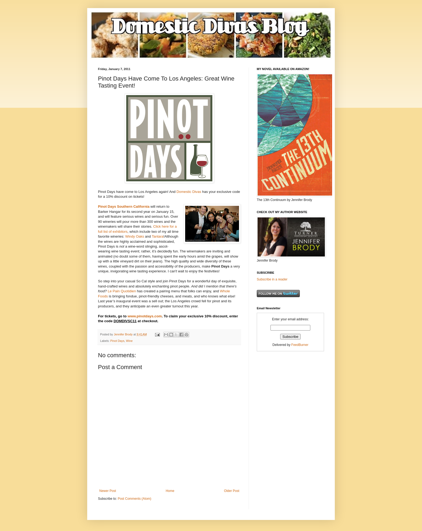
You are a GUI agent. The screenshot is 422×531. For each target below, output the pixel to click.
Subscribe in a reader (272, 279)
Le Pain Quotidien (122, 291)
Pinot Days (117, 340)
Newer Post (107, 491)
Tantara (157, 236)
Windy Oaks (134, 236)
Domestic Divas (189, 192)
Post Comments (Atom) (134, 499)
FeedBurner (299, 345)
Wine (129, 340)
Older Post (231, 491)
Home (170, 491)
